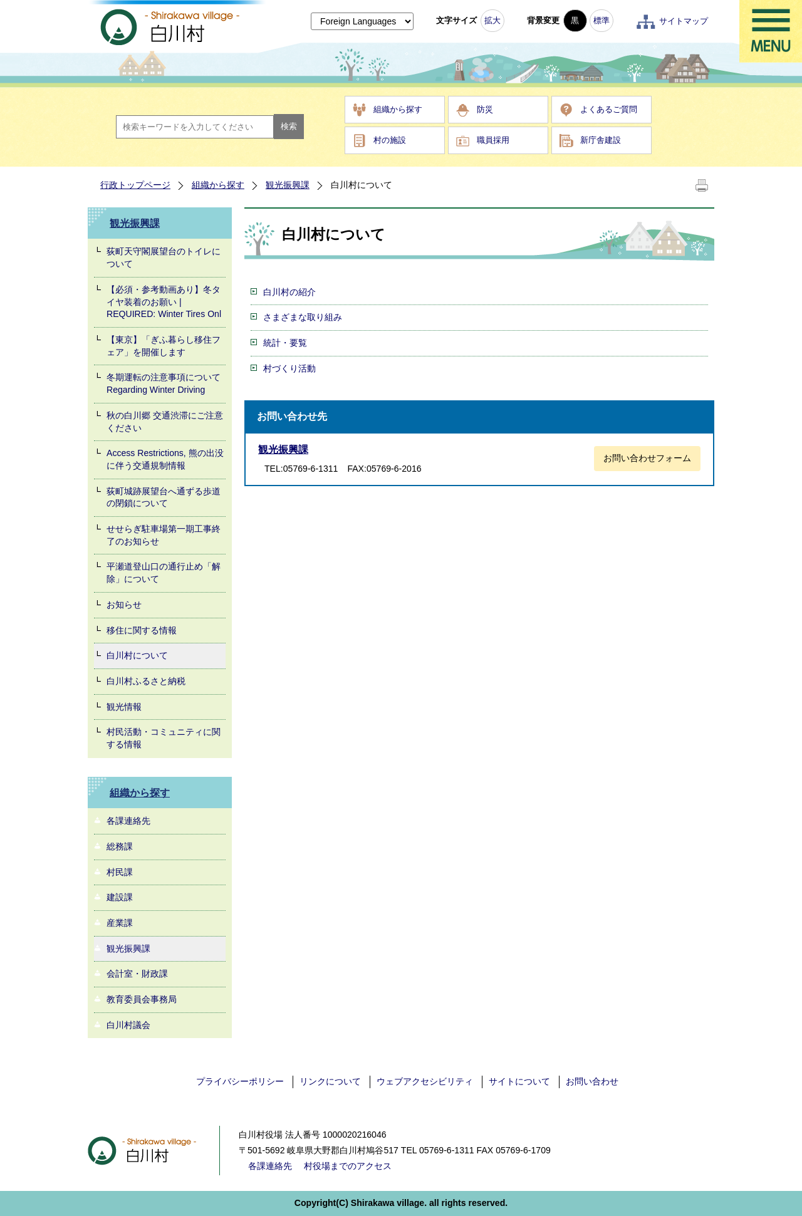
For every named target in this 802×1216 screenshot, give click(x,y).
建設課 (120, 897)
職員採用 (493, 140)
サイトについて (519, 1081)
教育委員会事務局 (142, 999)
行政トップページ (135, 185)
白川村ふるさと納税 (146, 681)
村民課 (120, 872)
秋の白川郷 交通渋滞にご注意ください (165, 421)
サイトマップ (683, 21)
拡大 (492, 20)
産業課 (120, 923)
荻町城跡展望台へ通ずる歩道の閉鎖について (164, 497)
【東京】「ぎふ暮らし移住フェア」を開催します (164, 346)
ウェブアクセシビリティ (425, 1081)
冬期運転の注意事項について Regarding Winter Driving (164, 383)
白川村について (137, 655)
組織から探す (397, 109)
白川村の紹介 (289, 292)
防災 (485, 109)
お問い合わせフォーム (647, 458)
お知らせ (124, 605)
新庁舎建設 (600, 140)
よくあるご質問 (608, 109)
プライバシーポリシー (240, 1081)
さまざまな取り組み (302, 317)
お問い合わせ (592, 1081)
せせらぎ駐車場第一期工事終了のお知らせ (164, 535)
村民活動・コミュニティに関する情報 (164, 738)
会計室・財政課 (137, 974)
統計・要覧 (285, 343)
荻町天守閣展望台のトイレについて (164, 257)
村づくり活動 (289, 368)
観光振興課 (288, 185)
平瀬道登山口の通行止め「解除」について (164, 572)
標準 (601, 20)
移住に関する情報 (142, 630)
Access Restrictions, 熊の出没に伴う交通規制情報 (165, 459)
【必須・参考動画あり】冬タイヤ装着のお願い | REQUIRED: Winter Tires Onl (164, 301)
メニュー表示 (770, 31)
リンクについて (330, 1081)
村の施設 (389, 140)
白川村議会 (128, 1025)
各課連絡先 (128, 821)
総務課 (120, 846)
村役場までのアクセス (348, 1166)
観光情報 (124, 707)
